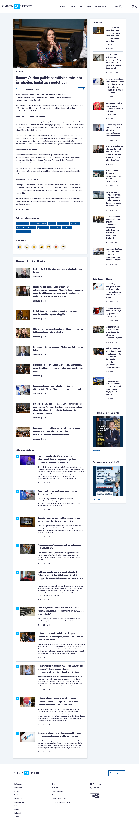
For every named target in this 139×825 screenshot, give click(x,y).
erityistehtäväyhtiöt (38, 224)
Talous (16, 791)
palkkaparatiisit (22, 224)
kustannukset (55, 228)
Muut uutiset (19, 802)
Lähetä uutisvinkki (59, 798)
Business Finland (23, 228)
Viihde (16, 817)
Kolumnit (18, 813)
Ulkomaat (18, 798)
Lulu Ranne (67, 228)
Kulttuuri (17, 806)
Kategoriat (101, 6)
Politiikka (19, 89)
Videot (88, 6)
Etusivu (63, 6)
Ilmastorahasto (63, 224)
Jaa (81, 89)
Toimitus (55, 795)
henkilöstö (75, 224)
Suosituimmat (76, 6)
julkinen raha (43, 228)
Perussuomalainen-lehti (61, 802)
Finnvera (52, 224)
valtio (33, 228)
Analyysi (17, 795)
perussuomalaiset (23, 232)
